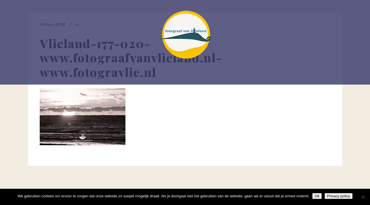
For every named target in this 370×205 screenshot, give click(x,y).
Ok (317, 196)
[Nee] (363, 197)
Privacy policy (338, 196)
